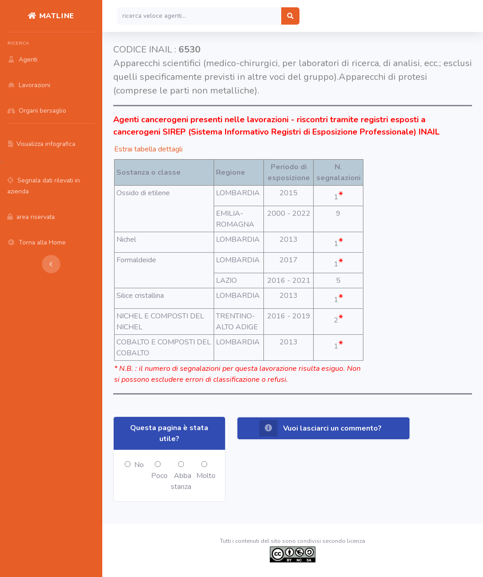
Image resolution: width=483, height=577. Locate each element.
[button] (323, 428)
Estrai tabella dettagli (148, 149)
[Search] (199, 16)
